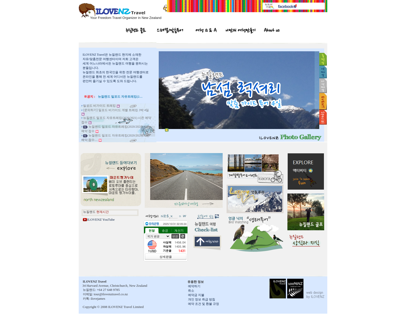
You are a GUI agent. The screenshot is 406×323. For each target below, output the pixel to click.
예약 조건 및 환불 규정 (203, 304)
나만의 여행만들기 (241, 31)
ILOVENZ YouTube (101, 219)
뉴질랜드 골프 (136, 31)
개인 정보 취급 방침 (201, 299)
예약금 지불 (196, 295)
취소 (191, 290)
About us (271, 31)
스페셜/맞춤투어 (170, 31)
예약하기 (194, 286)
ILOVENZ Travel (94, 54)
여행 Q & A (206, 31)
